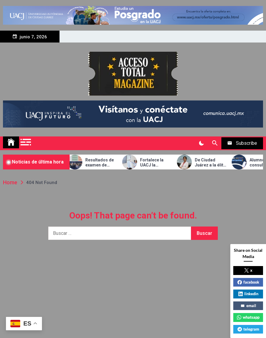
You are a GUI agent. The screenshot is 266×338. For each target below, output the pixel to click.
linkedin (248, 293)
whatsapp (248, 317)
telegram (248, 329)
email (248, 305)
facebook (248, 282)
